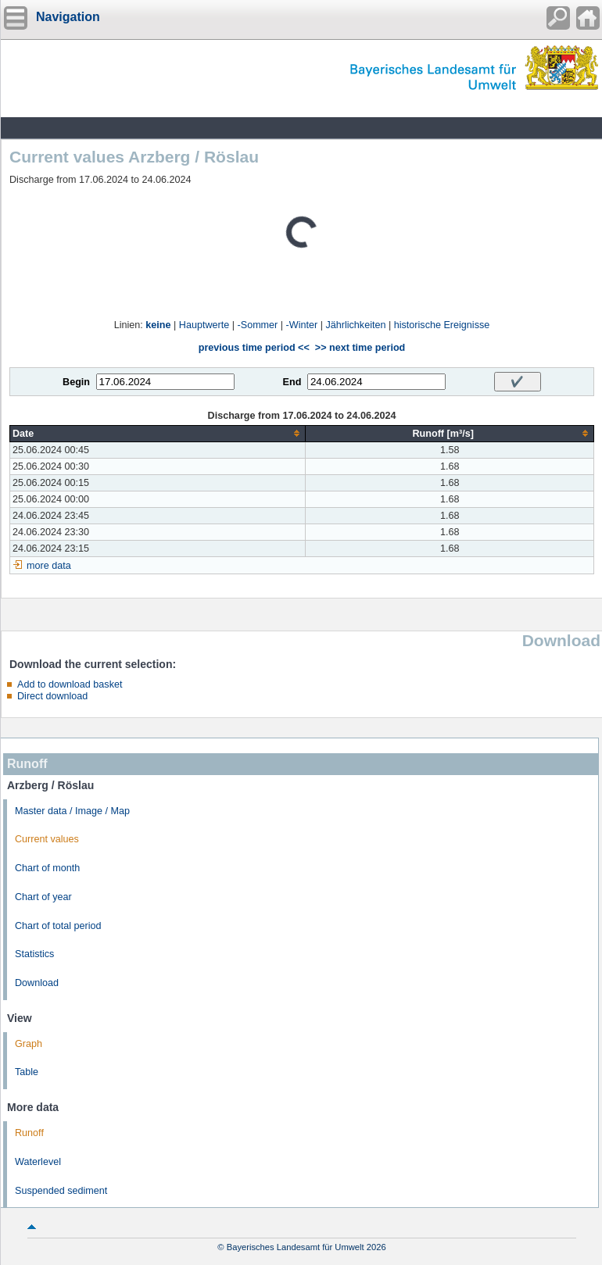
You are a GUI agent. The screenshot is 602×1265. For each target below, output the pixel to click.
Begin (76, 382)
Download (37, 982)
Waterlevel (38, 1161)
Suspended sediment (61, 1190)
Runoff (29, 1132)
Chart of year (43, 897)
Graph (28, 1043)
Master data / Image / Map (72, 811)
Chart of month (47, 868)
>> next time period (360, 347)
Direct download (52, 696)
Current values (47, 839)
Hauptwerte (204, 325)
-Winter (302, 325)
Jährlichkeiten (355, 325)
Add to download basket (69, 684)
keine (157, 325)
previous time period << (254, 347)
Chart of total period (58, 925)
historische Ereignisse (442, 325)
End (292, 382)
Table (26, 1072)
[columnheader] (158, 433)
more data (49, 565)
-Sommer (258, 325)
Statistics (34, 954)
